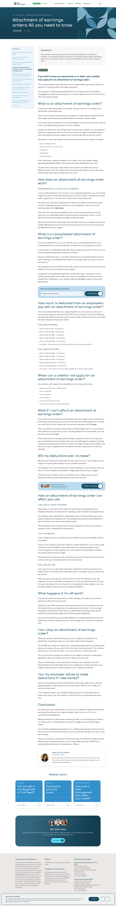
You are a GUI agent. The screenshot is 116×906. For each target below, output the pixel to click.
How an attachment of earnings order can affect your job (21, 88)
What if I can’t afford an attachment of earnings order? (22, 80)
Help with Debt (59, 3)
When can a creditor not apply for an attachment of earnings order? (22, 75)
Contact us (87, 3)
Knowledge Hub (20, 15)
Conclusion (16, 105)
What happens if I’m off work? (21, 92)
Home (13, 15)
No (105, 899)
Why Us (70, 3)
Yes (94, 899)
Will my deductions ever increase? (22, 84)
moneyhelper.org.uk (20, 874)
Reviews (78, 3)
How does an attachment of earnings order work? (20, 58)
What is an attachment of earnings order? (22, 53)
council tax (52, 715)
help (79, 722)
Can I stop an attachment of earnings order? (20, 96)
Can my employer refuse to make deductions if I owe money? (21, 101)
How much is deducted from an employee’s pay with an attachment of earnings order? (22, 69)
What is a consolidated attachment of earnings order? (22, 63)
